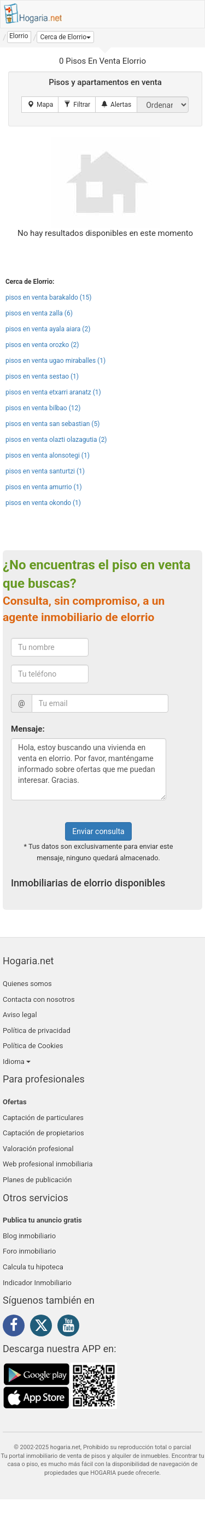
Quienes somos (27, 984)
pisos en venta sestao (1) (42, 376)
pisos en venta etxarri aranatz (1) (53, 392)
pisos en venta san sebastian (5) (52, 424)
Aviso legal (20, 1015)
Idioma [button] (17, 1061)
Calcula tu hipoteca (33, 1267)
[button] (65, 37)
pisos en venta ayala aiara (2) (47, 329)
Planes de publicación (37, 1180)
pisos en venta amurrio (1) (43, 487)
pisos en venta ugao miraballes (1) (55, 360)
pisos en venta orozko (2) (42, 345)
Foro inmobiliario (29, 1251)
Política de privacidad (37, 1030)
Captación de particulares (43, 1118)
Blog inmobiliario (29, 1236)
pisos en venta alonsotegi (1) (47, 455)
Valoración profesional (38, 1149)
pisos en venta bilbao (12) (42, 408)
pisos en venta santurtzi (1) (45, 471)
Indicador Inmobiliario (37, 1283)
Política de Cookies (33, 1046)
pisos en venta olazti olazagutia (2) (56, 439)
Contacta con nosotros (39, 999)
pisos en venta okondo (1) (43, 503)
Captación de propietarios (43, 1133)
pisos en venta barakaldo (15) (48, 297)
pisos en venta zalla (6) (39, 313)
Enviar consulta (98, 831)
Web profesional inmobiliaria (48, 1164)
